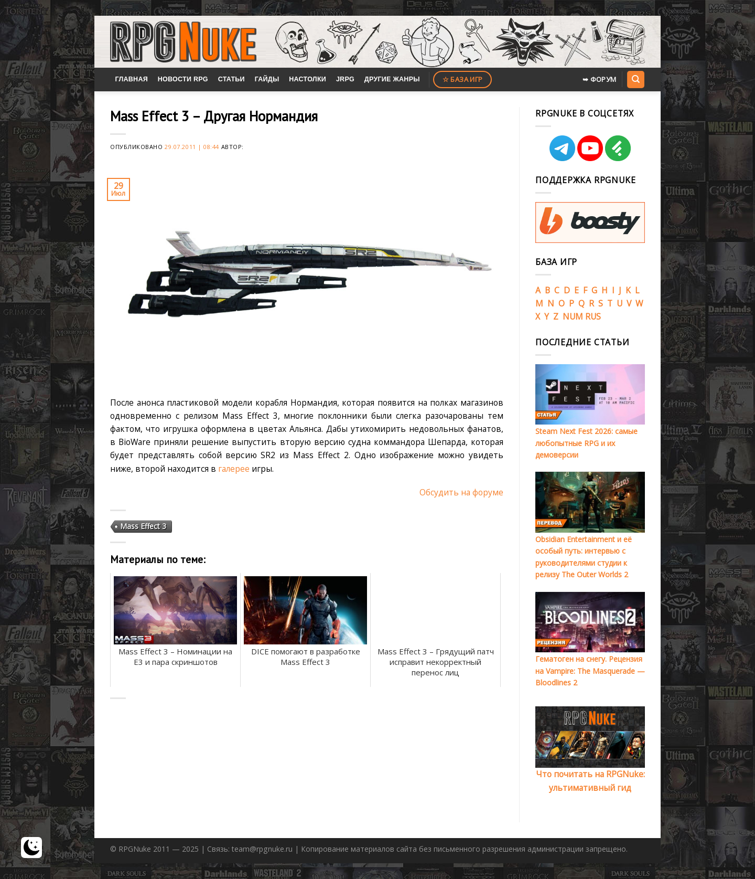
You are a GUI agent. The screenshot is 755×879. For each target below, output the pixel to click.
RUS (593, 316)
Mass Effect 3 (143, 526)
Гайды (267, 79)
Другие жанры (392, 79)
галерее (234, 468)
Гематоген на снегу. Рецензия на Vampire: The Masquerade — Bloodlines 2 (590, 670)
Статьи (231, 79)
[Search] (635, 79)
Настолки (307, 79)
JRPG (345, 79)
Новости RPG (183, 79)
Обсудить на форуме (461, 492)
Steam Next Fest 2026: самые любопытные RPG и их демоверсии (586, 443)
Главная (131, 79)
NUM (573, 316)
